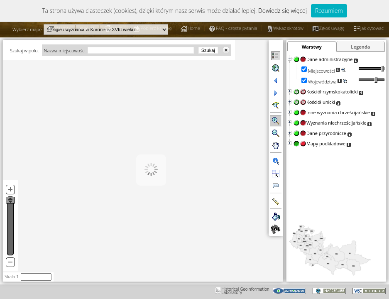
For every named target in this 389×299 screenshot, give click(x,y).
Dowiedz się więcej (282, 11)
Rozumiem (329, 11)
